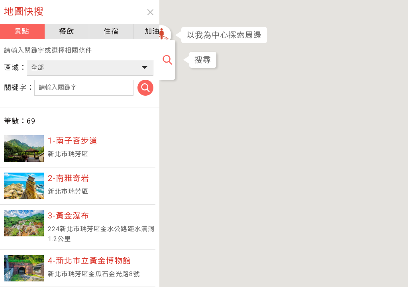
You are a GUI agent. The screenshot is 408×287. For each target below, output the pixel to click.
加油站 (140, 31)
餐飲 (60, 31)
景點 (19, 31)
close (134, 12)
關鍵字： (19, 87)
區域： (15, 67)
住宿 (100, 31)
